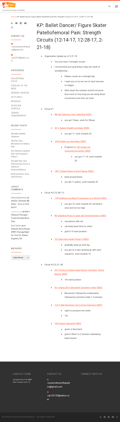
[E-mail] (16, 23)
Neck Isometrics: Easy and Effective (20, 175)
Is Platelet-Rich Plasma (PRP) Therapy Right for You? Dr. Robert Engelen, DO (20, 232)
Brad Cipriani (16, 225)
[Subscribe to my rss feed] (12, 23)
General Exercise (20, 93)
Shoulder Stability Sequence (18, 135)
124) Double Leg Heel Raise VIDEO (70, 141)
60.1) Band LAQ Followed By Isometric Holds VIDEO (78, 287)
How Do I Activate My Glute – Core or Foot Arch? (20, 204)
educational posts (17, 80)
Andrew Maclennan (19, 197)
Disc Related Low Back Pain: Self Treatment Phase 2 (20, 154)
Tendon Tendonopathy (18, 114)
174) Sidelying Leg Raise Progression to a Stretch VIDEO (81, 198)
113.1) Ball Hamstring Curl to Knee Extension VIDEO (78, 305)
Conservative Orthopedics (22, 417)
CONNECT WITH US (91, 374)
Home (13, 17)
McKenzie (16, 101)
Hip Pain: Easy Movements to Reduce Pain (20, 144)
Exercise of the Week (19, 87)
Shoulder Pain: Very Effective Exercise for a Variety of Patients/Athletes (20, 165)
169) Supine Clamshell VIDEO (68, 323)
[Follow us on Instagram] (12, 27)
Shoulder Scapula (16, 107)
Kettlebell (17, 97)
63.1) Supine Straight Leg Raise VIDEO (72, 128)
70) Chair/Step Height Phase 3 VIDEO (72, 239)
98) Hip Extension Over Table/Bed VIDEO (73, 114)
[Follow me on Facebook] (21, 23)
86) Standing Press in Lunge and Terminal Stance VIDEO (80, 215)
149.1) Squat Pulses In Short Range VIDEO (74, 171)
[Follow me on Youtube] (25, 23)
